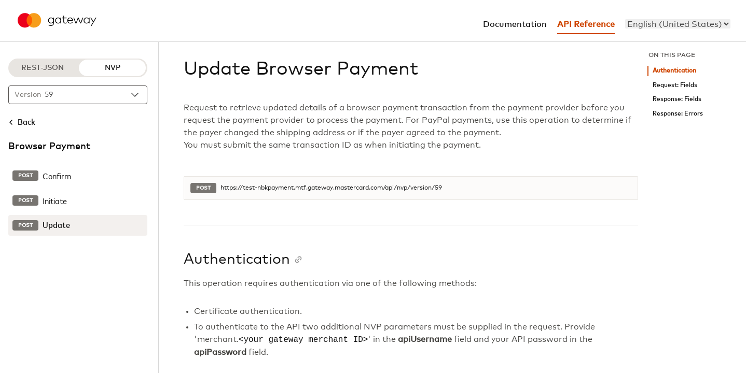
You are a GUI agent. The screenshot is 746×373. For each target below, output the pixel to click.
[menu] (677, 23)
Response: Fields (677, 99)
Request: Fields (675, 85)
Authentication (674, 70)
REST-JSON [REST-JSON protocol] (42, 67)
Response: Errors (678, 113)
